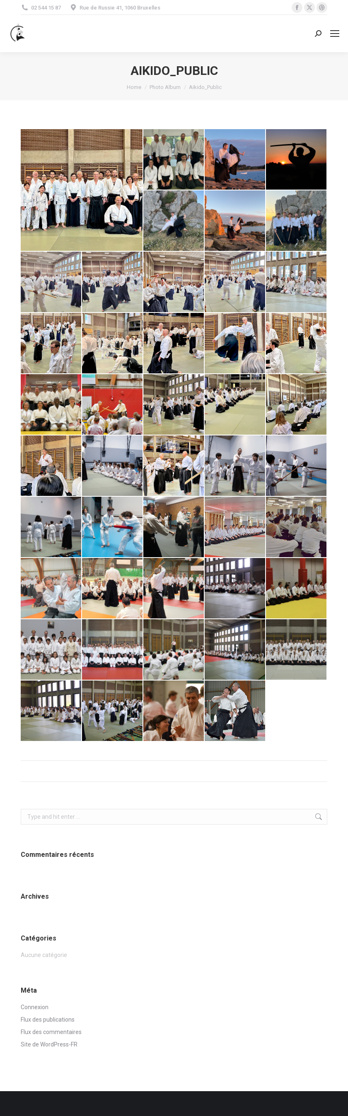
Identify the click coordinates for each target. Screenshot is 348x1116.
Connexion (34, 1007)
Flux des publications (48, 1019)
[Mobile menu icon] (335, 33)
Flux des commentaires (51, 1032)
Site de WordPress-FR (49, 1044)
